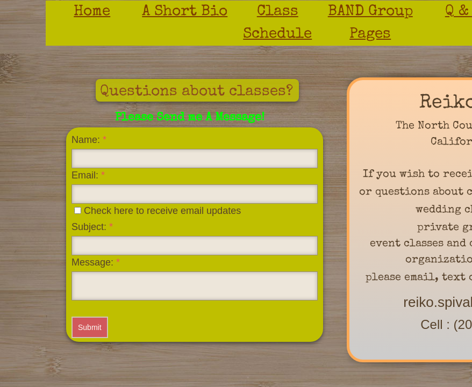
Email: (88, 175)
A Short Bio (184, 11)
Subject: (92, 226)
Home (92, 11)
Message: (95, 262)
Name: (88, 139)
